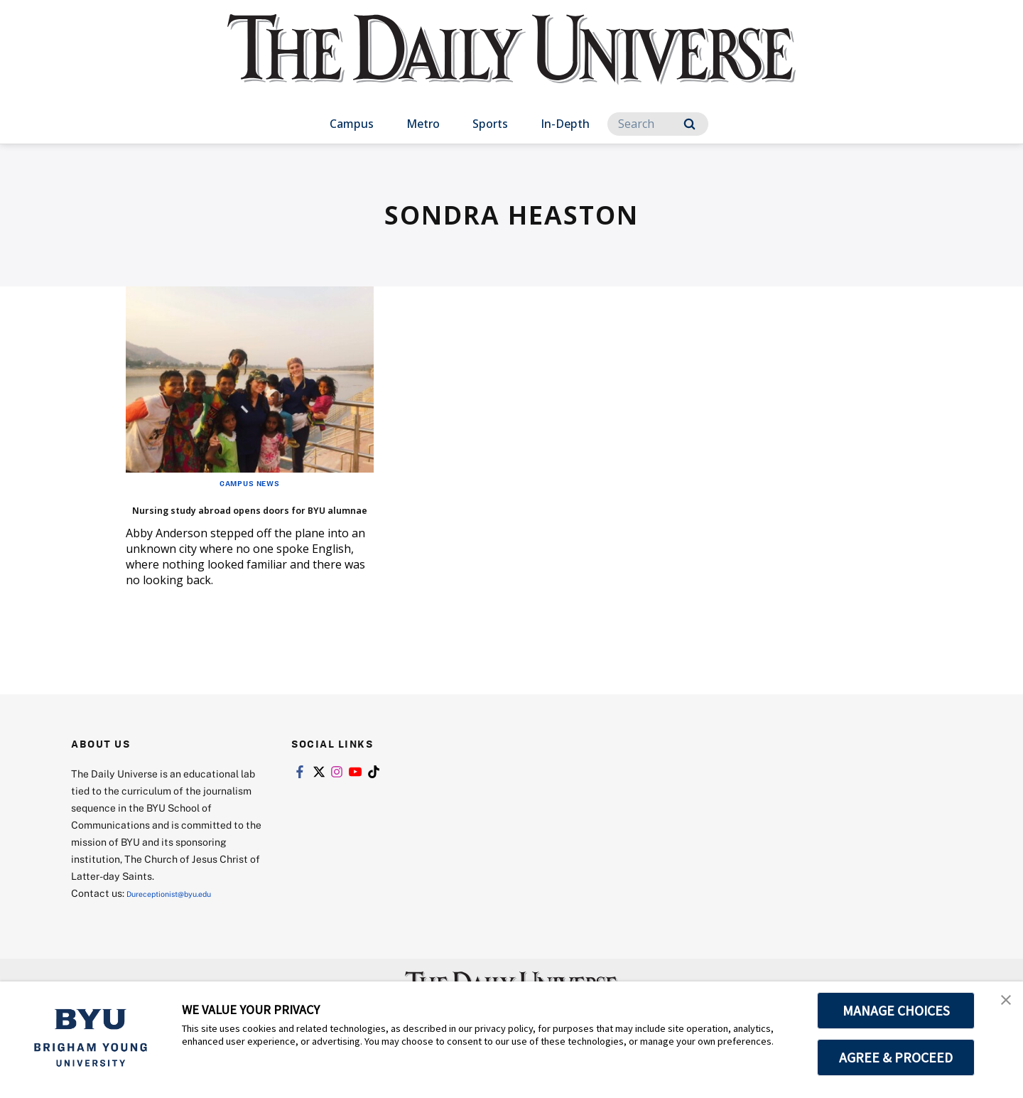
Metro (423, 123)
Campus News (249, 483)
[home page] (511, 63)
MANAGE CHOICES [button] (896, 1011)
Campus (352, 123)
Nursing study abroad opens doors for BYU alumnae (245, 517)
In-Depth (565, 123)
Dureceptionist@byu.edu (183, 914)
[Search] (658, 124)
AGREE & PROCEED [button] (896, 1057)
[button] (999, 1007)
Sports (490, 123)
